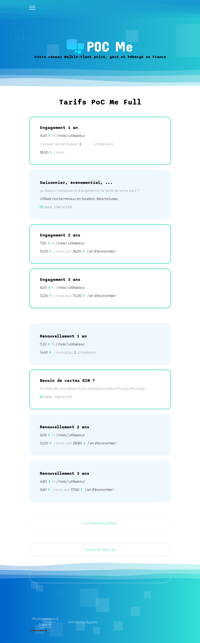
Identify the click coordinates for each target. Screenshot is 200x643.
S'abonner (100, 576)
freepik (45, 625)
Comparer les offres (100, 523)
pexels (50, 619)
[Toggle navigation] (32, 7)
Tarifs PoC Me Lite (100, 550)
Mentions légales (82, 622)
